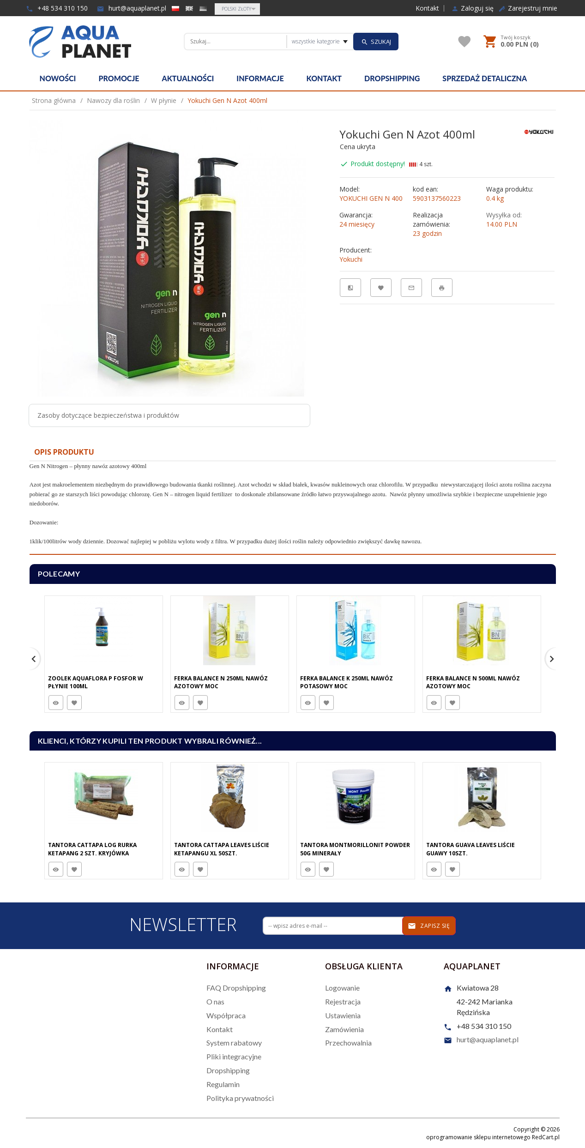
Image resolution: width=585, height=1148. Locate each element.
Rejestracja (343, 1001)
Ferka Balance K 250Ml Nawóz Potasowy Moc (346, 682)
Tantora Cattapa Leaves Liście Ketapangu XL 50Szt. (221, 849)
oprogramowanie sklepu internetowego (478, 1137)
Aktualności (188, 78)
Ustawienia (343, 1015)
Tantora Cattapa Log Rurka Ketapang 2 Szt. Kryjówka (92, 849)
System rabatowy (234, 1042)
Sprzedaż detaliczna (484, 78)
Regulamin (223, 1084)
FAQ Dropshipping (236, 987)
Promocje (118, 78)
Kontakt (427, 8)
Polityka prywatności (240, 1098)
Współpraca (226, 1015)
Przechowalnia (348, 1042)
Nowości (58, 78)
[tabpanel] (293, 508)
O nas (215, 1001)
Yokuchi (350, 259)
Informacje (259, 78)
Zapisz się (429, 926)
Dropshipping (392, 78)
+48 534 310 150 (57, 8)
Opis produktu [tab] (64, 452)
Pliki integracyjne (233, 1056)
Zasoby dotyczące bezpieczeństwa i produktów (108, 415)
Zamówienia (344, 1029)
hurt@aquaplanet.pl (131, 8)
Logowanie (342, 987)
